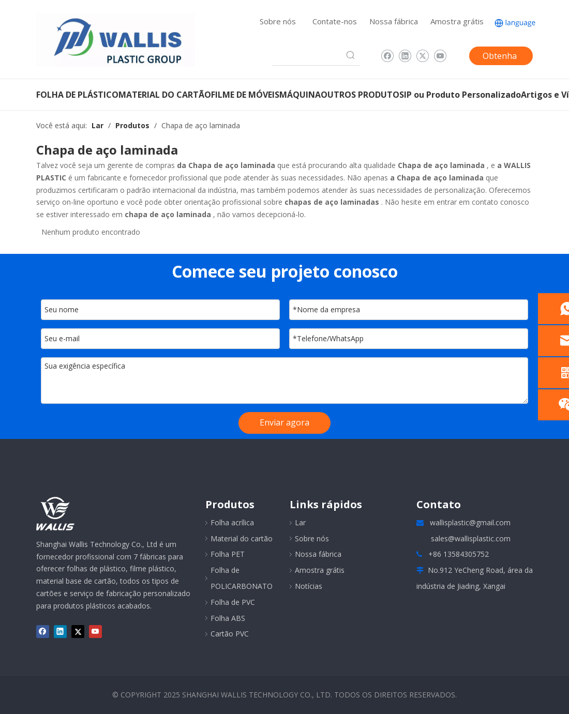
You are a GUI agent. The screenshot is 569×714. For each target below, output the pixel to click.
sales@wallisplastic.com (471, 538)
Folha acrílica (232, 522)
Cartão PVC (230, 634)
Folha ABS (228, 618)
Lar (300, 522)
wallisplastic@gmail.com (470, 522)
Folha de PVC (233, 602)
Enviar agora (284, 422)
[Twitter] (422, 56)
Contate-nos (334, 21)
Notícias (308, 586)
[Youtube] (439, 56)
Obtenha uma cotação (500, 57)
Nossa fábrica (393, 21)
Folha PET (228, 554)
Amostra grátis (457, 21)
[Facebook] (387, 56)
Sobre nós (278, 21)
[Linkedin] (404, 56)
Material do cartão (242, 538)
